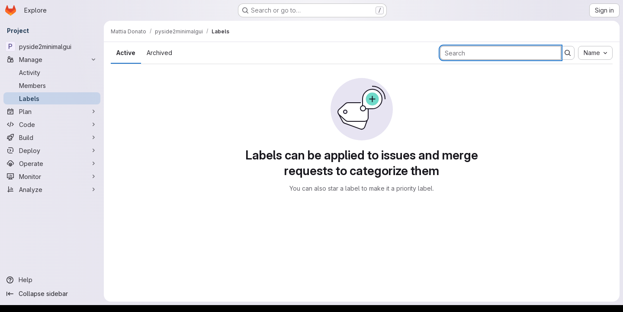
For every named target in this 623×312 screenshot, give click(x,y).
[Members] (51, 85)
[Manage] (51, 59)
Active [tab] (125, 52)
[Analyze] (51, 189)
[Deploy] (51, 150)
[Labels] (51, 98)
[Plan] (51, 111)
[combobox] (595, 53)
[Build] (51, 137)
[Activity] (51, 72)
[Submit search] (568, 53)
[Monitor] (51, 176)
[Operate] (51, 163)
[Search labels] (500, 53)
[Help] (51, 280)
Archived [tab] (159, 52)
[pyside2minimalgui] (51, 46)
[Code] (51, 124)
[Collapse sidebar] (51, 294)
